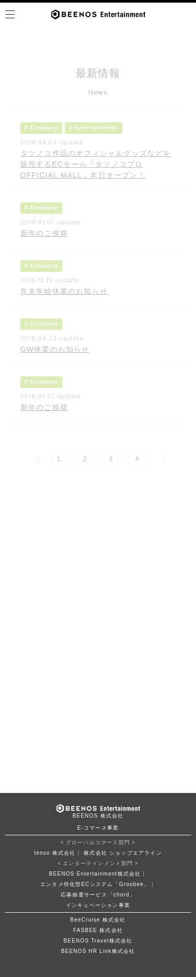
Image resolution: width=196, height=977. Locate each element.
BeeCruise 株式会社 (97, 920)
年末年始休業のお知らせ (64, 291)
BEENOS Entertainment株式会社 (95, 874)
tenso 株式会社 (54, 853)
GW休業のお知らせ (55, 349)
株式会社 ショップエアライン (123, 853)
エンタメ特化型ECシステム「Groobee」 (94, 884)
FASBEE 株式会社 (98, 930)
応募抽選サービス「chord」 (98, 895)
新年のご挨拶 (44, 233)
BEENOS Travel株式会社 (97, 941)
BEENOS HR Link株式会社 (98, 951)
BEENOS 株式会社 (98, 816)
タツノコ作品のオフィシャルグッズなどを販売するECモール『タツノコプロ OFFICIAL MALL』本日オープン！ (95, 164)
